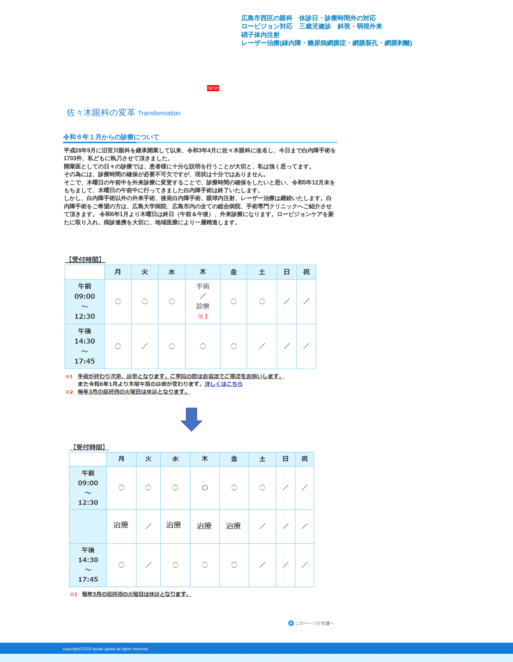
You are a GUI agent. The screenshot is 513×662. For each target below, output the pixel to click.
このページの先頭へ (312, 623)
